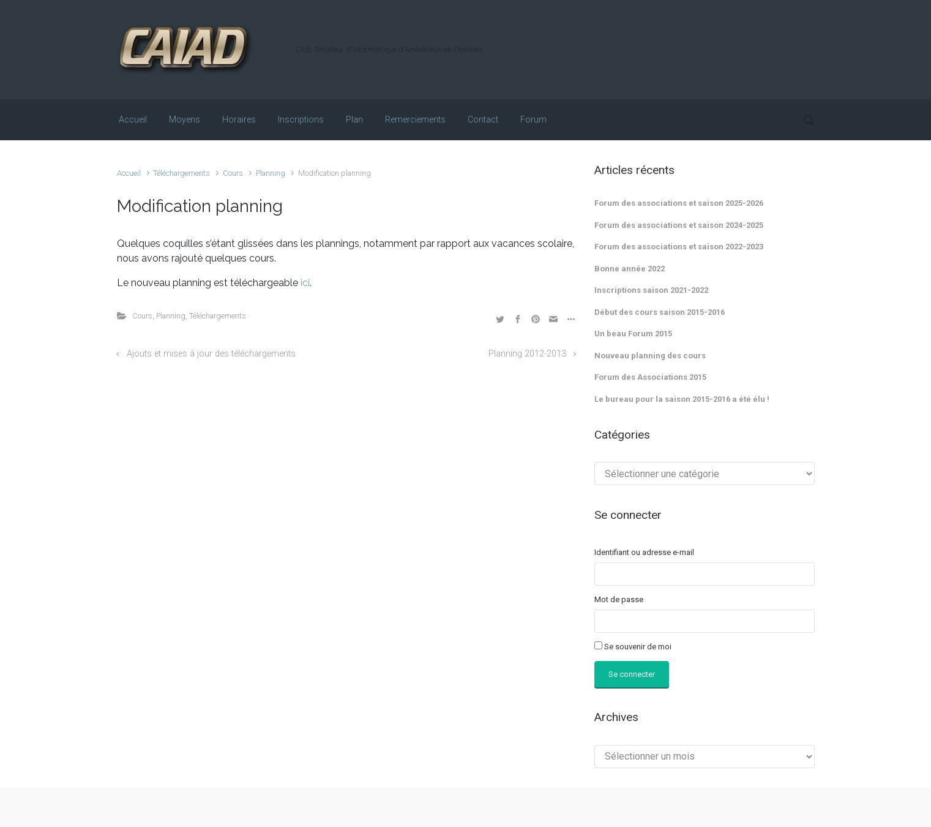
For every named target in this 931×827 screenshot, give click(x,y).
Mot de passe (618, 599)
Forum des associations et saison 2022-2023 (678, 246)
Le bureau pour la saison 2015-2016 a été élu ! (681, 399)
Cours (233, 173)
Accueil (129, 173)
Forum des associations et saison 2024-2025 (678, 225)
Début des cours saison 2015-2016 (659, 312)
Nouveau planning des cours (650, 355)
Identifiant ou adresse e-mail (644, 552)
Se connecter (631, 674)
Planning (270, 173)
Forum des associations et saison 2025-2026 (678, 203)
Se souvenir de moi (637, 646)
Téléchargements (181, 173)
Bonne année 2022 (629, 268)
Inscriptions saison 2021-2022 (651, 290)
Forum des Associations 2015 (650, 377)
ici (305, 283)
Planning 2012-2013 (527, 354)
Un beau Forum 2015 (633, 333)
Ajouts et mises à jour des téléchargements (211, 354)
